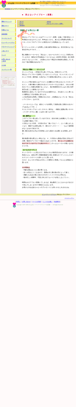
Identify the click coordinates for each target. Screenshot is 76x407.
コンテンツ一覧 (6, 69)
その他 (3, 65)
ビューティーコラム (8, 42)
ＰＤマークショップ (8, 46)
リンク (3, 55)
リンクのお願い (47, 201)
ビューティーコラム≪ (49, 194)
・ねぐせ (20, 23)
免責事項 (57, 201)
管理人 (18, 201)
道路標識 (4, 34)
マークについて (6, 38)
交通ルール (5, 30)
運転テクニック (6, 21)
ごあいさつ (5, 51)
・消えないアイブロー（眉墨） (55, 23)
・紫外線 (48, 22)
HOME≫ (8, 9)
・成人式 (20, 22)
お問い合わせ (26, 201)
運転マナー (5, 26)
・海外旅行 (21, 25)
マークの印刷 (36, 201)
